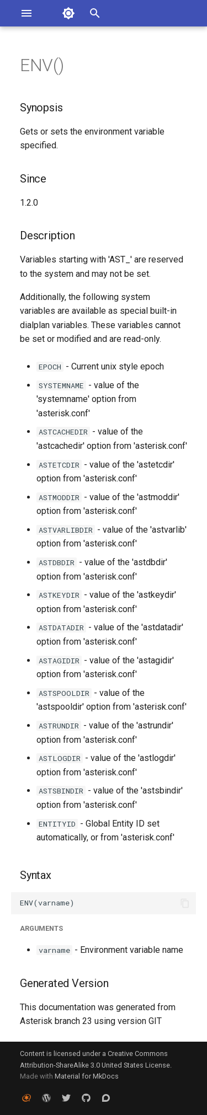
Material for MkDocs (87, 1076)
